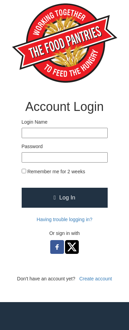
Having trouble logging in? (65, 219)
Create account (95, 278)
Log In (64, 197)
